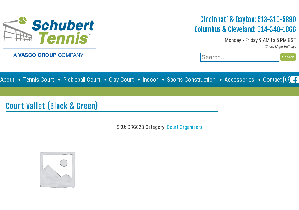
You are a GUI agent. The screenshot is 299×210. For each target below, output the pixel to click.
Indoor (154, 79)
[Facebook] (295, 79)
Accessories (243, 79)
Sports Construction (195, 79)
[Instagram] (287, 79)
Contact (272, 79)
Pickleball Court (85, 79)
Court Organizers (185, 127)
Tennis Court (42, 79)
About (11, 79)
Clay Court (125, 79)
